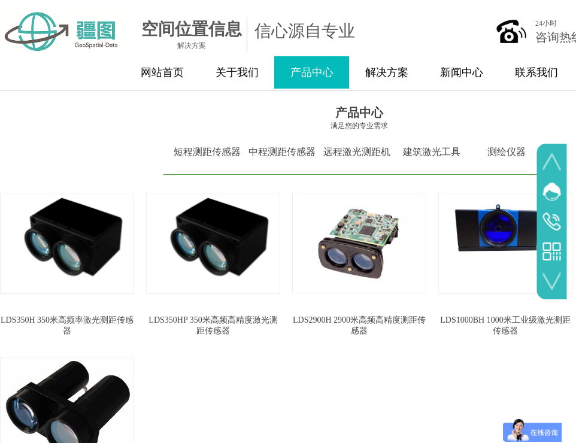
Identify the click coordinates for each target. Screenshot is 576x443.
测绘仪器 (506, 152)
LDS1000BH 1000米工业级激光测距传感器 (505, 325)
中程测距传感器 (282, 152)
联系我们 (536, 72)
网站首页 (162, 72)
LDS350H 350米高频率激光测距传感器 (67, 325)
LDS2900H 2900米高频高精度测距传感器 (359, 325)
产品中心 (312, 72)
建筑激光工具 (431, 152)
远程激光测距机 (356, 152)
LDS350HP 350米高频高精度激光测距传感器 (212, 325)
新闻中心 (461, 72)
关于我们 (237, 72)
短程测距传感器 (207, 152)
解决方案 (386, 72)
